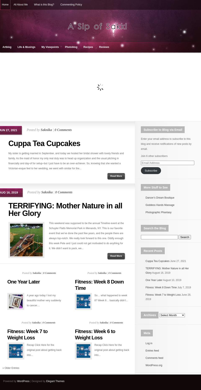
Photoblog (71, 47)
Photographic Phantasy (158, 212)
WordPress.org (154, 365)
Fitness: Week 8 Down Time (161, 287)
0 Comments (63, 130)
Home (5, 4)
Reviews (104, 47)
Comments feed (154, 358)
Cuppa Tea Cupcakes (44, 143)
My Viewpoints (50, 47)
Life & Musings (26, 47)
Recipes (88, 47)
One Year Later (23, 282)
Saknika (46, 130)
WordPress (23, 381)
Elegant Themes (55, 381)
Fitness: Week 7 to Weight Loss (163, 294)
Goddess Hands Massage (160, 205)
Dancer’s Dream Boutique (160, 197)
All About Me (21, 4)
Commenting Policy (71, 4)
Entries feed (152, 350)
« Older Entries (11, 368)
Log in (149, 343)
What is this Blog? (44, 4)
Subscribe (151, 170)
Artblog (7, 47)
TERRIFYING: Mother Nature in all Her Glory (65, 209)
